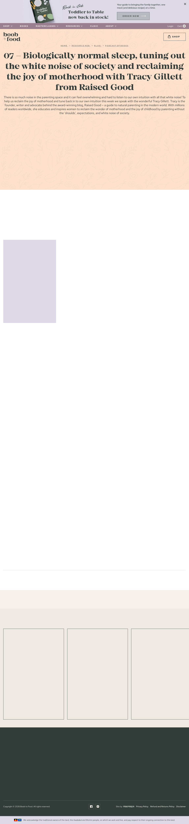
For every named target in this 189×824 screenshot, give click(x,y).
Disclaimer (181, 806)
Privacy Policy (142, 806)
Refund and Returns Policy (162, 806)
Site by (125, 806)
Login (170, 26)
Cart (179, 26)
